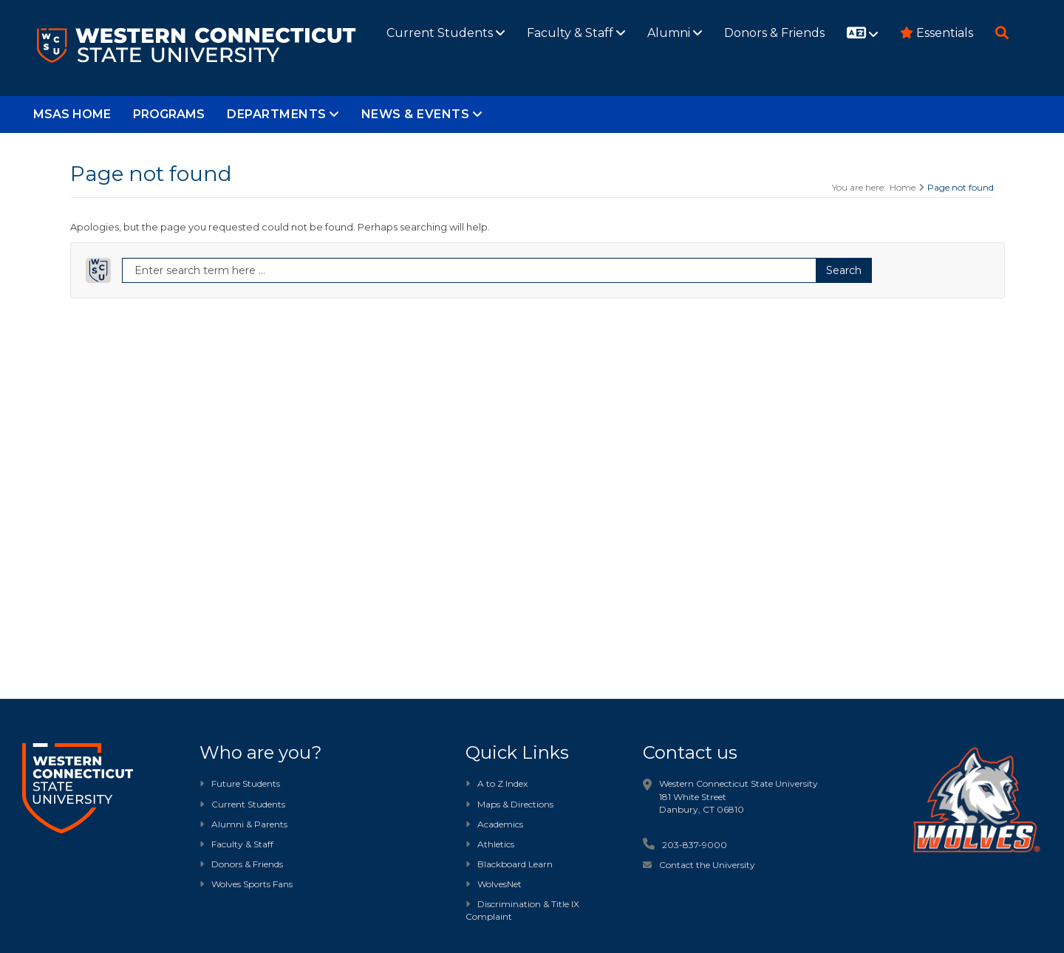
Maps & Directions (509, 804)
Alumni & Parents (249, 824)
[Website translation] (862, 34)
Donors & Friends (774, 33)
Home (902, 187)
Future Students (240, 783)
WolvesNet (494, 883)
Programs (169, 114)
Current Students (445, 33)
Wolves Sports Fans (252, 883)
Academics (494, 824)
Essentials (936, 33)
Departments (283, 114)
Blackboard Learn (509, 864)
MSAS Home (72, 114)
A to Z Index (497, 783)
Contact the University (707, 864)
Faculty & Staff (576, 33)
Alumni (674, 33)
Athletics (490, 844)
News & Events (421, 114)
